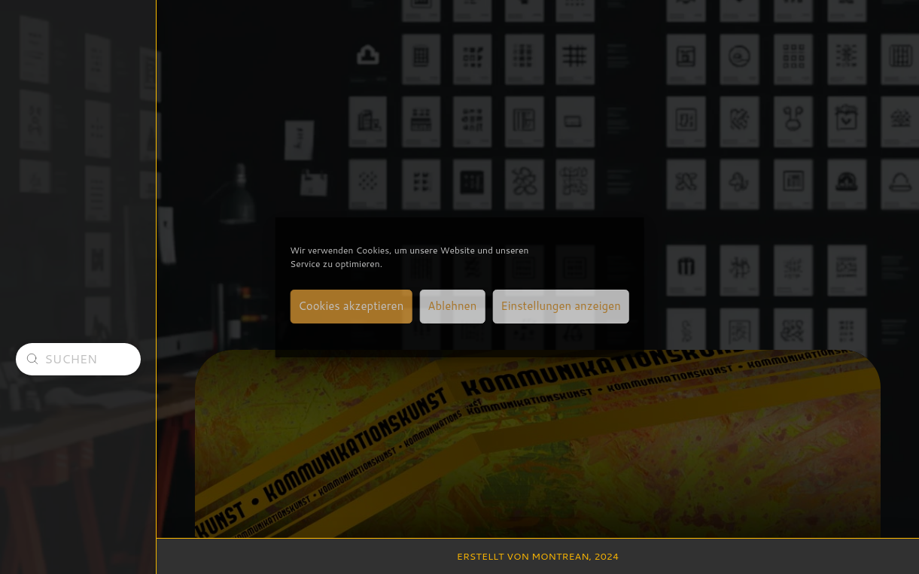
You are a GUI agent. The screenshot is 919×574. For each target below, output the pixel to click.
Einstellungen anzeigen (560, 306)
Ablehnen (452, 306)
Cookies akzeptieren (350, 306)
